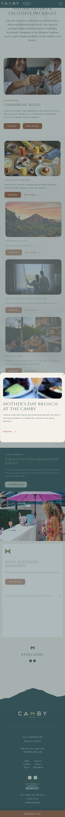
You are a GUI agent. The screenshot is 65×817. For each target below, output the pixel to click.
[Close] (63, 374)
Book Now (7, 431)
